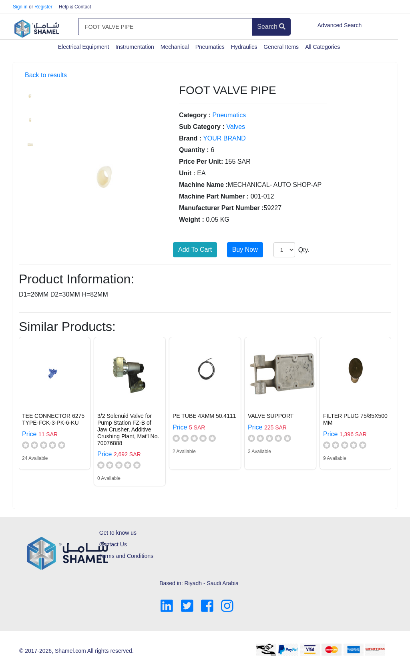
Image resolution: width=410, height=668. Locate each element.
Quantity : (194, 149)
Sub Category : (202, 126)
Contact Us (113, 544)
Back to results (46, 75)
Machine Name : (203, 184)
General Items (281, 47)
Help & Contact (75, 7)
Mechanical (175, 47)
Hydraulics (244, 47)
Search (271, 26)
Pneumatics (210, 47)
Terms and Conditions (126, 556)
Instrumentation (134, 47)
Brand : (190, 138)
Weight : (191, 219)
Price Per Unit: (201, 161)
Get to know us (118, 533)
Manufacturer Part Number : (221, 208)
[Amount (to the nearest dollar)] (165, 27)
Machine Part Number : (214, 196)
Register (43, 7)
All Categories (322, 47)
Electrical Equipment (83, 47)
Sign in (20, 7)
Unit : (187, 173)
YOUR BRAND (224, 138)
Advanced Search (340, 25)
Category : (195, 115)
